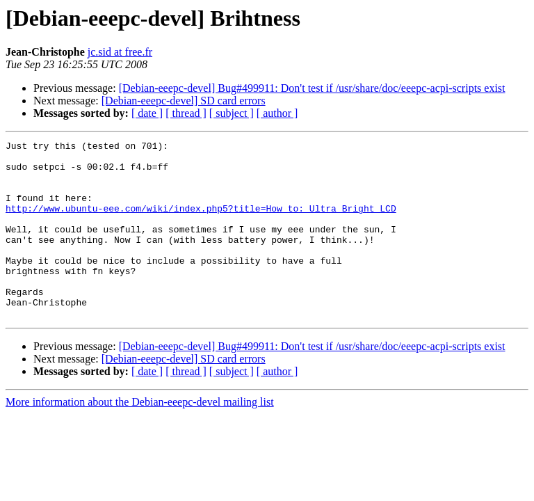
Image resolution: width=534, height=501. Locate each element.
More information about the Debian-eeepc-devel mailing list (140, 437)
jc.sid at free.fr (120, 52)
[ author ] (277, 113)
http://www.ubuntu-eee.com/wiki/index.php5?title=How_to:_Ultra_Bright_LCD (201, 222)
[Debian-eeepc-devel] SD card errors (184, 100)
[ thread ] (186, 113)
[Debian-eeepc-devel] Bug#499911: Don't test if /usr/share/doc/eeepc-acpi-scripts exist (312, 88)
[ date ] (147, 113)
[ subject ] (231, 113)
